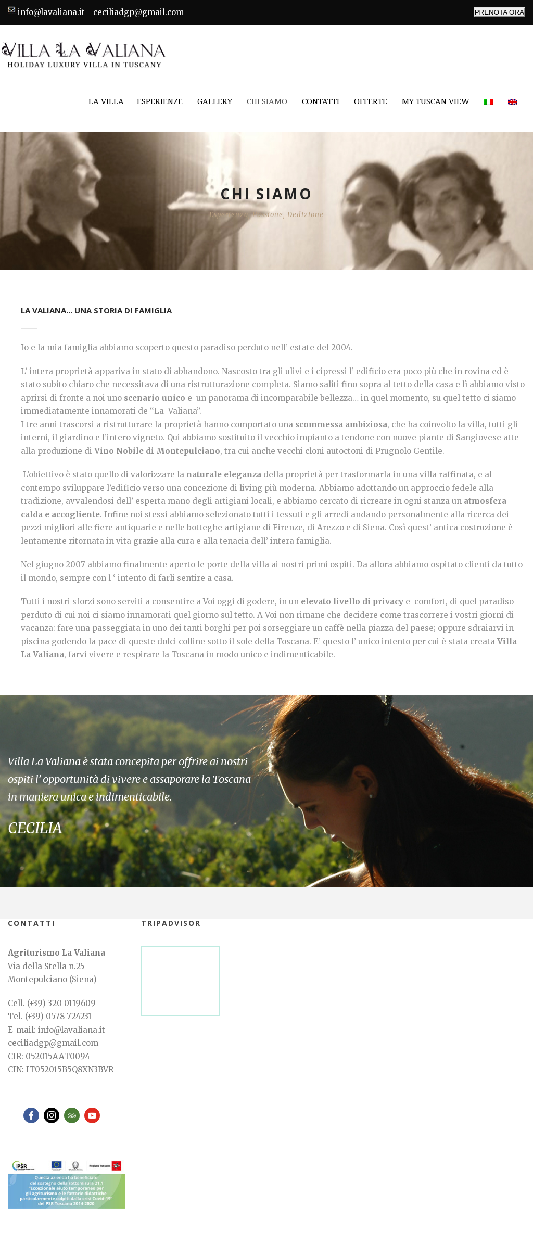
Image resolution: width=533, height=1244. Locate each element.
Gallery (214, 101)
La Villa (106, 101)
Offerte (370, 101)
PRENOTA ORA (499, 12)
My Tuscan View (435, 101)
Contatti (320, 101)
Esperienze (160, 101)
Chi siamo (267, 101)
